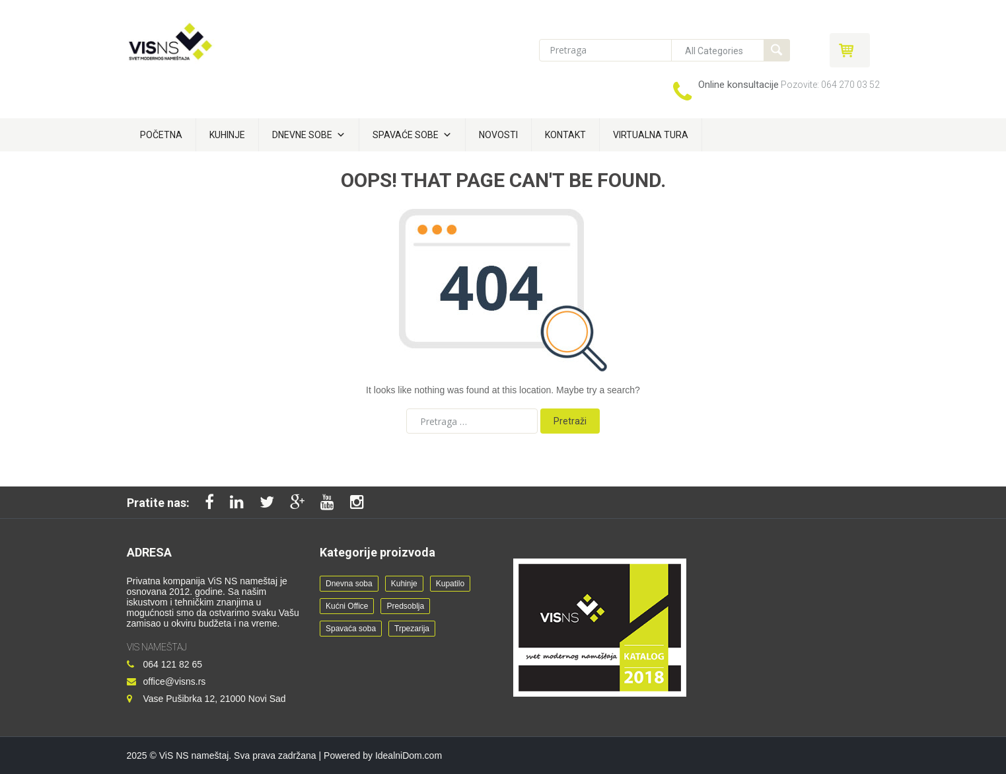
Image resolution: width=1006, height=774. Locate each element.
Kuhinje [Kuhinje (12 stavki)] (404, 583)
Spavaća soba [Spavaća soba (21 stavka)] (351, 628)
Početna (161, 135)
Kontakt (565, 135)
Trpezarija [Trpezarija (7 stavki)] (411, 628)
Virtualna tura (650, 135)
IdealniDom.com (408, 755)
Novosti (498, 135)
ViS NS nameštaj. (195, 755)
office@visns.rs (174, 681)
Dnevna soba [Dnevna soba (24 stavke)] (349, 583)
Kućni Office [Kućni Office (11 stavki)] (347, 606)
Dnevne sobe (308, 135)
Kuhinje (227, 135)
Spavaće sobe (412, 135)
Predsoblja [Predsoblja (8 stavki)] (405, 606)
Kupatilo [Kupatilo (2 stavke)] (450, 583)
